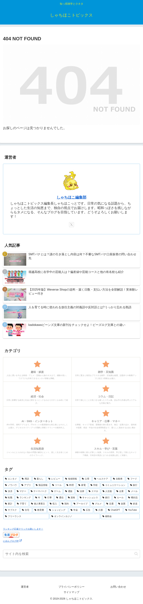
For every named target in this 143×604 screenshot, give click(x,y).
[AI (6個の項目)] (38, 498)
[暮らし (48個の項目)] (39, 479)
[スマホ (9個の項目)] (93, 491)
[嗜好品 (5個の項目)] (133, 498)
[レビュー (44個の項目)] (55, 479)
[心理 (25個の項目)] (86, 479)
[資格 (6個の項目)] (71, 498)
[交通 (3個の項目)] (110, 504)
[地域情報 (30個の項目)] (71, 479)
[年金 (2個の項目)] (75, 510)
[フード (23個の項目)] (133, 479)
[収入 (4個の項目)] (53, 504)
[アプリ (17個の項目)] (26, 485)
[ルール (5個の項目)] (119, 498)
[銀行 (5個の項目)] (106, 498)
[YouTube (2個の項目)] (132, 510)
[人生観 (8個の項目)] (107, 491)
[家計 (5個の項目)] (9, 504)
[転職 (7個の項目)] (8, 498)
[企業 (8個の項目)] (120, 491)
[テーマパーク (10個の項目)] (39, 491)
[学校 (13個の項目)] (94, 485)
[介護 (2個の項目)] (100, 510)
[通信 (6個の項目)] (60, 498)
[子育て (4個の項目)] (22, 504)
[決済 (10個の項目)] (8, 491)
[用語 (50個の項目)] (26, 479)
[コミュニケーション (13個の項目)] (114, 485)
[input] (71, 554)
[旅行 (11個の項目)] (134, 485)
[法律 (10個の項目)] (80, 491)
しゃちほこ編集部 (71, 197)
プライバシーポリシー (71, 586)
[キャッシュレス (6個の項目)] (89, 498)
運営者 (25, 586)
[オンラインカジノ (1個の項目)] (75, 516)
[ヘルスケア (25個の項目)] (102, 479)
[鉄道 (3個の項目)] (134, 504)
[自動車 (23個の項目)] (118, 479)
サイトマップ (71, 592)
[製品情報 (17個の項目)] (42, 485)
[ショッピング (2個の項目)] (57, 510)
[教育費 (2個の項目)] (40, 510)
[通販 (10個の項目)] (68, 491)
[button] (136, 554)
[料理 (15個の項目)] (70, 485)
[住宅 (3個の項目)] (26, 510)
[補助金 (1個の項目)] (120, 516)
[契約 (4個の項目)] (65, 504)
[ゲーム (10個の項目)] (56, 491)
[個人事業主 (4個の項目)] (38, 504)
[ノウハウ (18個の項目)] (11, 485)
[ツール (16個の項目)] (57, 485)
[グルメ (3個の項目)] (97, 504)
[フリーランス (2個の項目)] (26, 516)
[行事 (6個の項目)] (48, 498)
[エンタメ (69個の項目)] (11, 479)
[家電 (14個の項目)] (82, 485)
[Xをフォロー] (71, 224)
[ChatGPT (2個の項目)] (114, 510)
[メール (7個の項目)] (133, 491)
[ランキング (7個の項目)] (24, 498)
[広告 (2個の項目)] (87, 510)
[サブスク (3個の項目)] (11, 510)
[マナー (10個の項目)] (21, 491)
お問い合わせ (118, 586)
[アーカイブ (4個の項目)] (81, 504)
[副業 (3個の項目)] (122, 504)
